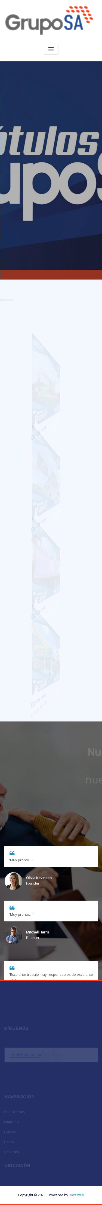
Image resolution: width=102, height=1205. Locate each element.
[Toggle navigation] (51, 49)
